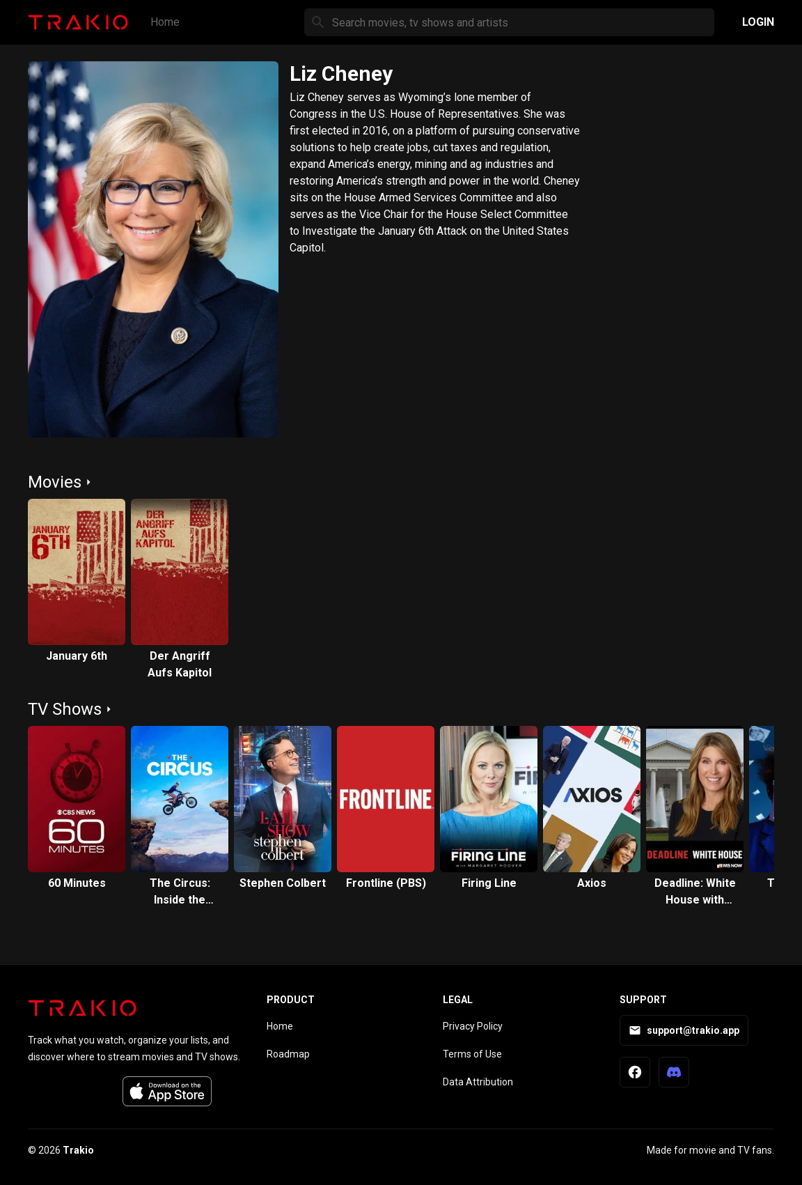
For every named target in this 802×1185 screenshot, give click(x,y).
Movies (54, 482)
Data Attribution (478, 1081)
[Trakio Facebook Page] (635, 1072)
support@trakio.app (684, 1030)
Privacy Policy (473, 1026)
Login (758, 22)
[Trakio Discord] (674, 1072)
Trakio (78, 1150)
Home (165, 22)
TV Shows (65, 709)
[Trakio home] (82, 1008)
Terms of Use (472, 1054)
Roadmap (288, 1054)
